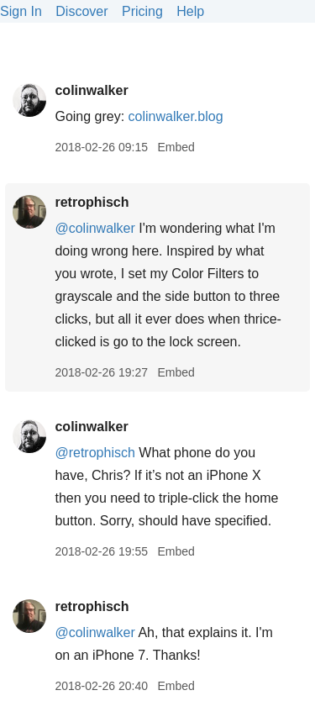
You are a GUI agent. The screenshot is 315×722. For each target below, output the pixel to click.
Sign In (21, 11)
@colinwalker (94, 228)
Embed (175, 147)
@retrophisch (94, 452)
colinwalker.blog (176, 116)
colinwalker (91, 90)
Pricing (142, 11)
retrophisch (92, 202)
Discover (81, 11)
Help (190, 11)
